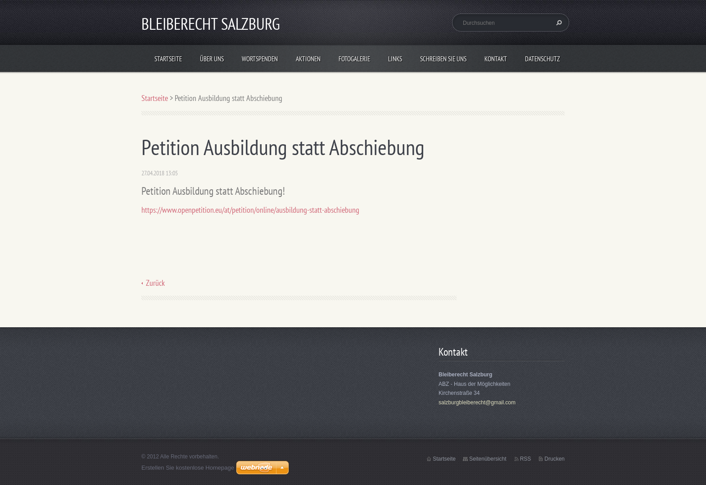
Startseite (168, 59)
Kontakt (495, 59)
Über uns (212, 59)
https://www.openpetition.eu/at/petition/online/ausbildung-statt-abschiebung (250, 210)
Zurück (155, 283)
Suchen (558, 22)
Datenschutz (542, 59)
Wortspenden (260, 59)
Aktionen (308, 59)
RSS (525, 459)
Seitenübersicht (488, 459)
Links (395, 59)
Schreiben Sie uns (443, 59)
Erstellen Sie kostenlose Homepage (187, 467)
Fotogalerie (354, 59)
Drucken (554, 459)
